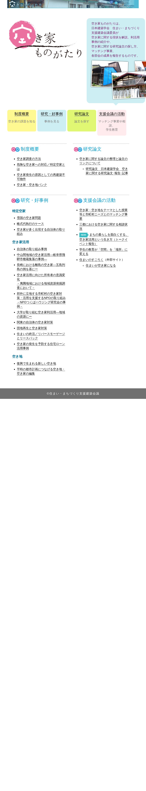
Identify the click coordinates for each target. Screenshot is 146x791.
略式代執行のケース (30, 223)
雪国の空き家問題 (29, 217)
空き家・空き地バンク (32, 184)
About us (110, 13)
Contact (125, 13)
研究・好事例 (52, 114)
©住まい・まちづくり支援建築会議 (73, 393)
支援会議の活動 (112, 114)
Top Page (94, 13)
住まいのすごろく (91, 259)
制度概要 (21, 114)
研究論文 (81, 114)
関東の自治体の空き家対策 (35, 322)
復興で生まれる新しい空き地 (36, 363)
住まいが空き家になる (101, 265)
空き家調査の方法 (29, 158)
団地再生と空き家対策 (32, 328)
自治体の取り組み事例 (32, 249)
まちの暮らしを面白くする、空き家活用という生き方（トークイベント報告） (104, 239)
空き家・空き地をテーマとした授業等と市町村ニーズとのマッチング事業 (103, 214)
